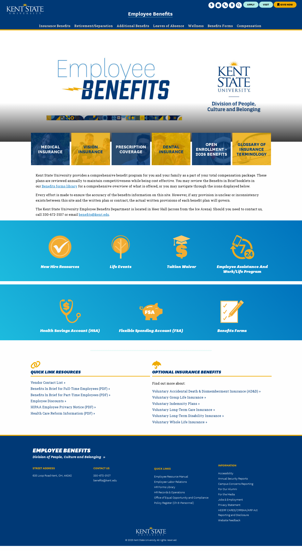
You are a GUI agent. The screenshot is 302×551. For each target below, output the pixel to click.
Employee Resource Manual (171, 476)
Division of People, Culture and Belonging (67, 456)
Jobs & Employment (230, 499)
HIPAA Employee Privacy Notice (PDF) (62, 407)
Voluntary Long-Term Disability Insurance (186, 416)
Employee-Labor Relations (170, 481)
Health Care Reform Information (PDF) (61, 413)
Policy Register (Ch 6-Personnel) (174, 502)
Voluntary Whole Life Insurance (178, 422)
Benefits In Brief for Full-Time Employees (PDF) (69, 389)
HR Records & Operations (169, 492)
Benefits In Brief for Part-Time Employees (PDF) (69, 395)
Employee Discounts (47, 401)
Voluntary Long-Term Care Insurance (182, 410)
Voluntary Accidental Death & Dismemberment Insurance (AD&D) (205, 391)
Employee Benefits (150, 13)
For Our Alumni (227, 489)
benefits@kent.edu (94, 214)
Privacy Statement (229, 504)
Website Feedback (229, 520)
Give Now (285, 4)
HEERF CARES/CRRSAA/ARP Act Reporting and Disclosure (238, 512)
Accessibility (225, 473)
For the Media (226, 494)
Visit (266, 4)
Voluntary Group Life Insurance (177, 397)
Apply (251, 4)
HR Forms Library (164, 487)
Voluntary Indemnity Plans (174, 404)
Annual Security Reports (233, 478)
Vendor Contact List (47, 383)
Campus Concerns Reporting (235, 483)
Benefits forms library (59, 186)
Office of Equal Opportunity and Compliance (181, 497)
